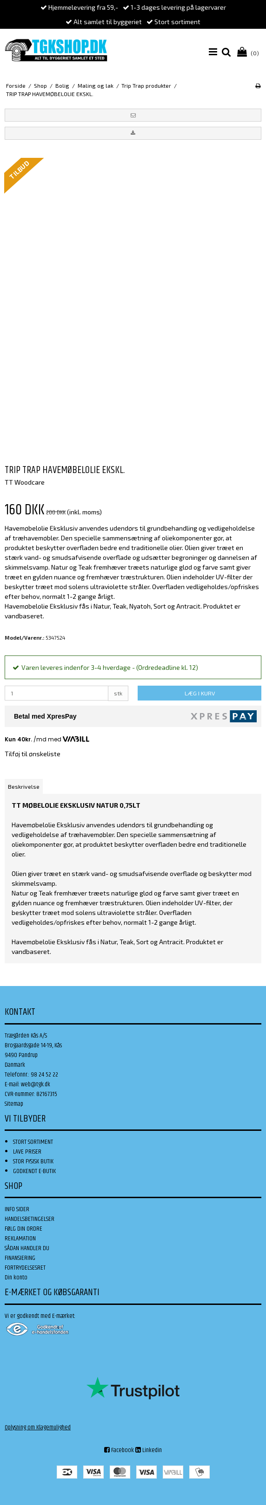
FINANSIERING (20, 1258)
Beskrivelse (24, 786)
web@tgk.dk (35, 1084)
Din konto (16, 1277)
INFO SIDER (17, 1209)
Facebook (119, 1450)
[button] (133, 115)
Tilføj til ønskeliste (32, 754)
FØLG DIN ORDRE (23, 1229)
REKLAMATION (20, 1238)
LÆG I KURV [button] (200, 693)
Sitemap (14, 1104)
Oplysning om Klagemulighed (38, 1427)
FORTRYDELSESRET (25, 1268)
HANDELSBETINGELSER (29, 1219)
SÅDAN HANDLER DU (27, 1248)
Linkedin (148, 1450)
